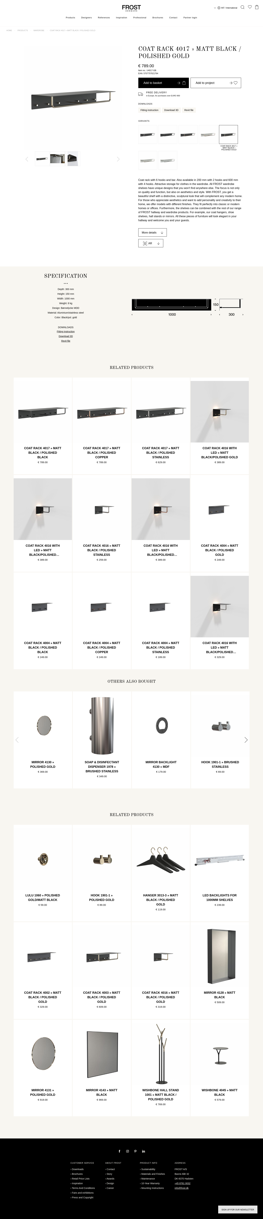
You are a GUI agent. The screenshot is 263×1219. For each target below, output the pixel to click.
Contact (173, 17)
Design (110, 1183)
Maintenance (148, 1178)
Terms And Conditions (83, 1188)
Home (9, 30)
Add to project (217, 83)
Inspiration (121, 17)
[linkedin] (143, 1151)
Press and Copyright (82, 1197)
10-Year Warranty (150, 1183)
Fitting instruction (149, 110)
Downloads (78, 1169)
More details (149, 232)
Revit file (188, 110)
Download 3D (171, 110)
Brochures (157, 17)
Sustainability (148, 1169)
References (104, 17)
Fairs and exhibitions (83, 1192)
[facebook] (120, 1151)
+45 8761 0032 (183, 1183)
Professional (139, 17)
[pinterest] (136, 1151)
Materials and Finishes (153, 1174)
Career (110, 1188)
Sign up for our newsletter (238, 1210)
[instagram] (128, 1151)
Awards (110, 1178)
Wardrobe (39, 30)
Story (109, 1174)
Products (70, 17)
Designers (86, 17)
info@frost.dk (182, 1188)
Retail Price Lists (80, 1178)
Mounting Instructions (152, 1188)
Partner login (190, 17)
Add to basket (164, 83)
